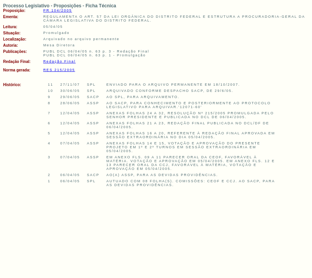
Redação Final (59, 61)
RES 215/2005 (59, 70)
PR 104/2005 (57, 10)
